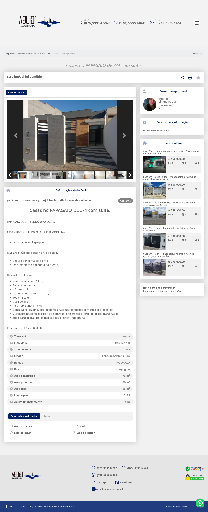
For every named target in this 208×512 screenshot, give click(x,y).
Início (10, 53)
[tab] (16, 92)
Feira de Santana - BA (39, 53)
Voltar (197, 53)
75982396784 (165, 105)
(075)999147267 (97, 23)
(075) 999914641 (132, 23)
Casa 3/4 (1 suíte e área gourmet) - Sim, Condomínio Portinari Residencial (171, 152)
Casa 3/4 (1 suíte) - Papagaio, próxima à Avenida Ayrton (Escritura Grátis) (168, 255)
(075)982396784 (168, 23)
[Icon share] (101, 482)
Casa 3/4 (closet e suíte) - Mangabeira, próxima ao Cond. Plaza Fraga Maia (169, 178)
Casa (55, 53)
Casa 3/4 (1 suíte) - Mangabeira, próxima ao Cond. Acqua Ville (169, 229)
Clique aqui (149, 291)
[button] (16, 135)
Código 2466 (68, 53)
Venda (21, 53)
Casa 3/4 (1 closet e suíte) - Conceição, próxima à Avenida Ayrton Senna (169, 203)
